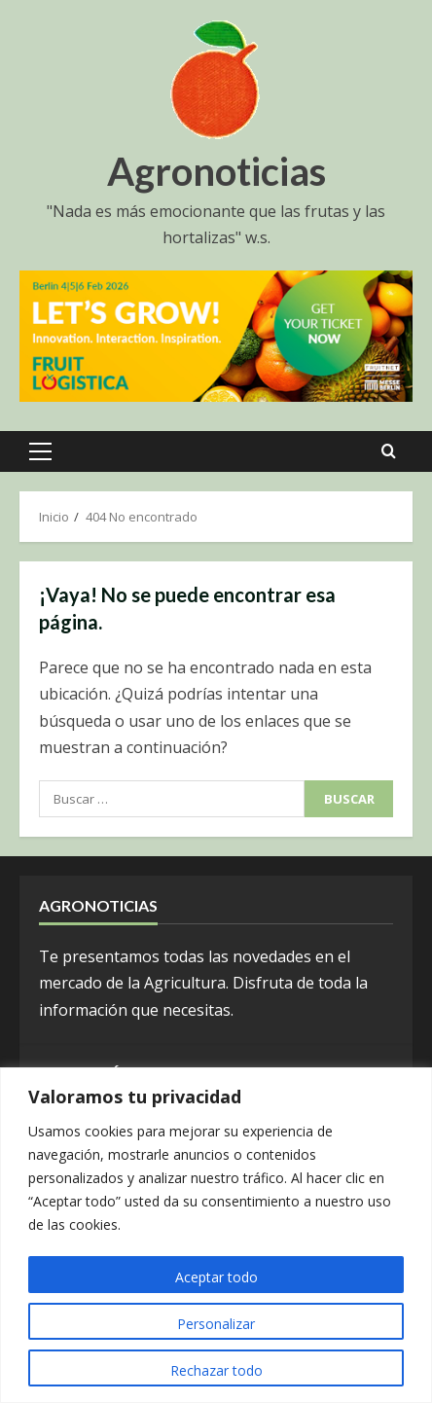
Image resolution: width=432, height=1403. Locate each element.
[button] (40, 451)
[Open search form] (388, 451)
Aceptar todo (216, 1277)
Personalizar (216, 1323)
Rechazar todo (216, 1370)
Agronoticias (216, 171)
